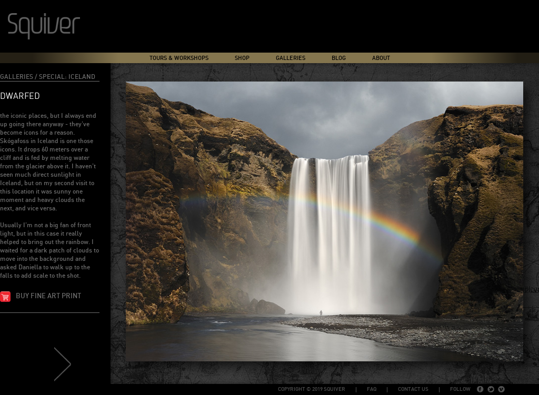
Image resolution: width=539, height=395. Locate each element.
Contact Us (413, 389)
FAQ (371, 389)
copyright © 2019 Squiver (311, 389)
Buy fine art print (48, 296)
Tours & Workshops (178, 58)
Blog (339, 58)
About (381, 58)
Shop (242, 58)
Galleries (290, 58)
